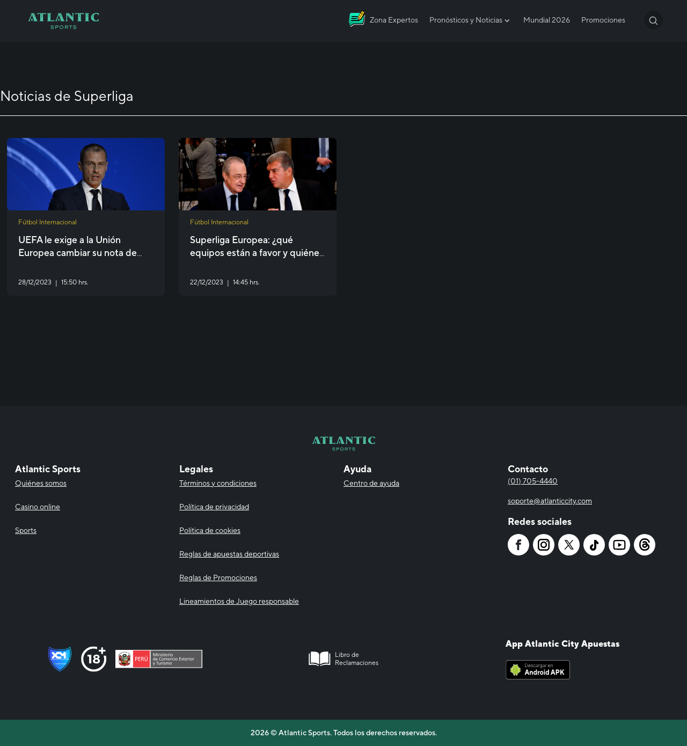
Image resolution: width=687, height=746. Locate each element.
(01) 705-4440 (533, 481)
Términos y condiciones (218, 483)
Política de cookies (209, 530)
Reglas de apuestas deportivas (229, 554)
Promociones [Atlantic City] (603, 20)
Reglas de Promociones (218, 577)
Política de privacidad (214, 506)
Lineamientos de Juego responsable (239, 601)
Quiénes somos (41, 483)
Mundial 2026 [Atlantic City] (546, 20)
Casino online (37, 506)
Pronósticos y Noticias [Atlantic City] (470, 20)
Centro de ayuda (371, 483)
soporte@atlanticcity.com (550, 500)
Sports (25, 530)
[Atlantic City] (63, 21)
